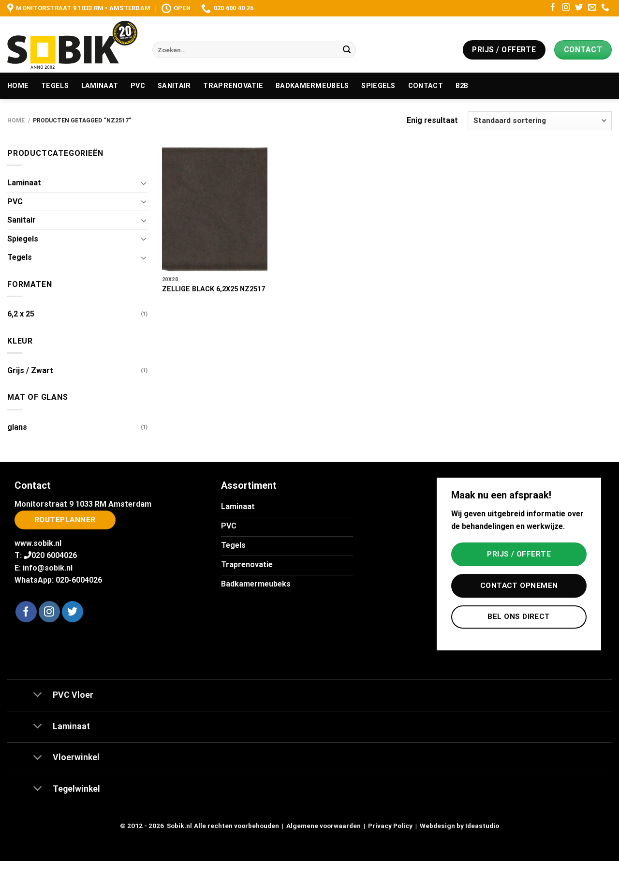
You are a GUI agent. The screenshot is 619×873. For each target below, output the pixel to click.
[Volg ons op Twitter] (579, 8)
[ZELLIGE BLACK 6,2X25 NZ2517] (214, 209)
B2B (462, 86)
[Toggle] (143, 183)
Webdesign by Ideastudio (459, 825)
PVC (138, 86)
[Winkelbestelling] (540, 120)
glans (17, 427)
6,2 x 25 (20, 313)
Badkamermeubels (312, 86)
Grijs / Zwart (30, 370)
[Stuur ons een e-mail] (592, 8)
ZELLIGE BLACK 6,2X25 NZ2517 (213, 289)
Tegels (55, 86)
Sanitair (174, 86)
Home (18, 86)
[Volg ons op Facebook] (553, 8)
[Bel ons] (605, 8)
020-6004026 (79, 580)
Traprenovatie (233, 86)
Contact (425, 86)
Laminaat (99, 86)
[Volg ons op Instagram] (566, 8)
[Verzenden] (347, 50)
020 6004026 (54, 555)
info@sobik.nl (48, 567)
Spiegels (378, 86)
